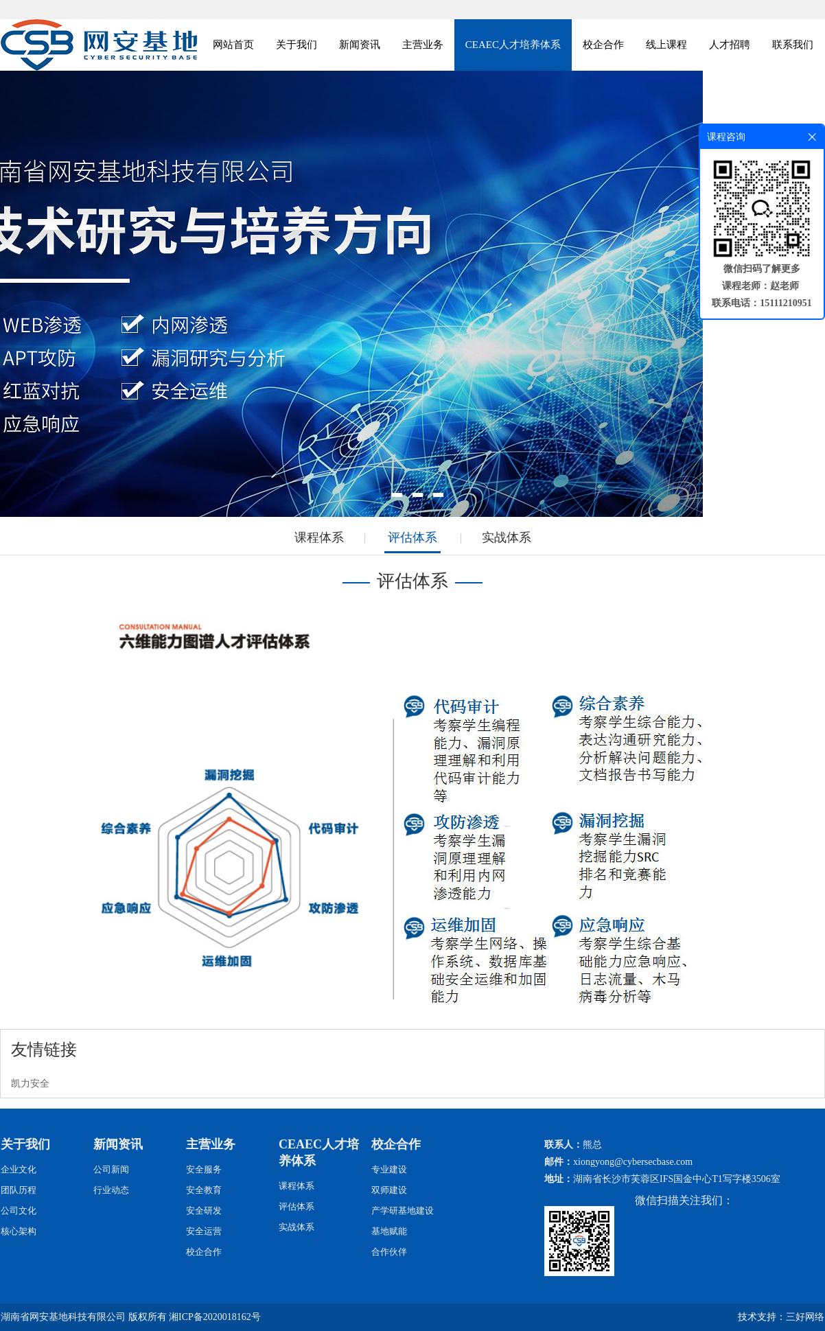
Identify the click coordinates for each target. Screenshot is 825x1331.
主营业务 (422, 44)
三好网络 (805, 1317)
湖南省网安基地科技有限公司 (63, 1317)
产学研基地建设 (402, 1210)
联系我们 (792, 44)
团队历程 (18, 1190)
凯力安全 (30, 1083)
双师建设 (389, 1190)
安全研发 (204, 1210)
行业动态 (111, 1190)
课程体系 (319, 537)
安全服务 (204, 1169)
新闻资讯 (359, 44)
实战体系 (506, 537)
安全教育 (204, 1190)
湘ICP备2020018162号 (215, 1317)
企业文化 (18, 1169)
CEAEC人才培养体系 (513, 44)
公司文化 (18, 1210)
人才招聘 (729, 44)
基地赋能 (389, 1231)
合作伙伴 (389, 1252)
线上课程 (666, 44)
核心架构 (18, 1231)
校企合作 (603, 44)
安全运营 (204, 1231)
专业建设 (389, 1169)
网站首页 (233, 44)
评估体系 (412, 537)
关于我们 (296, 44)
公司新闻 (111, 1169)
